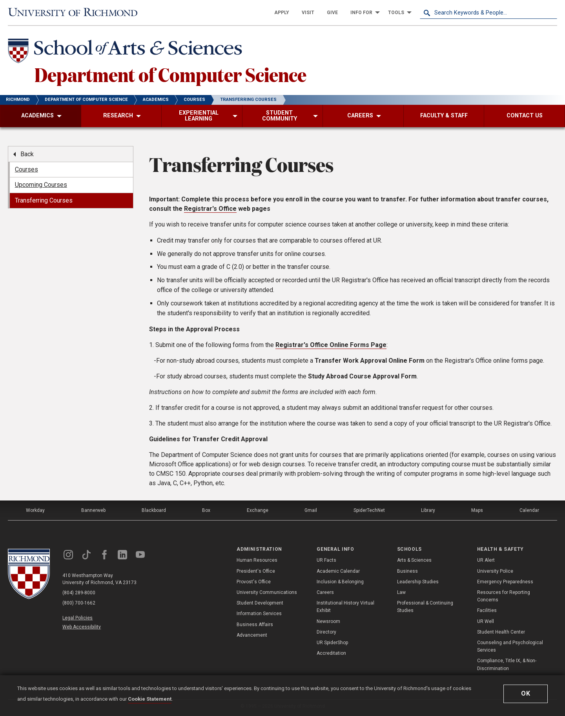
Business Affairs (255, 624)
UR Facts (326, 560)
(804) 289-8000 (78, 592)
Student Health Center (501, 632)
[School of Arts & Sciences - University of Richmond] (127, 52)
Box (206, 510)
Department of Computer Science (170, 74)
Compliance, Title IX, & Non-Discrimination (506, 664)
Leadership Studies (418, 581)
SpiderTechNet (369, 510)
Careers (325, 592)
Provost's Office (254, 581)
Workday (35, 510)
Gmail (310, 510)
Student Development (260, 603)
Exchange (257, 510)
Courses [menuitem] (26, 169)
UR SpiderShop (332, 642)
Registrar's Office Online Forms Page (330, 345)
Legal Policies (77, 618)
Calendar (529, 510)
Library (428, 510)
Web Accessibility (81, 627)
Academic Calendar (338, 571)
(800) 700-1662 (78, 603)
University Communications (267, 592)
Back (27, 154)
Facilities (487, 610)
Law (401, 592)
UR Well (485, 621)
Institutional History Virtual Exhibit (345, 606)
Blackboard (154, 510)
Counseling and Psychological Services (510, 646)
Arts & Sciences (414, 560)
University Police (495, 571)
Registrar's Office (210, 208)
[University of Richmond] (76, 13)
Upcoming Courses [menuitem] (41, 184)
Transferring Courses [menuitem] (44, 200)
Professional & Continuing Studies (425, 606)
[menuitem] (281, 12)
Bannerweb (93, 510)
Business (407, 571)
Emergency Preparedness (505, 581)
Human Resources (257, 560)
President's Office (256, 571)
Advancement (252, 635)
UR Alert (486, 560)
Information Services (259, 613)
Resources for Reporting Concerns (503, 596)
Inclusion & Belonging (340, 581)
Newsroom (328, 621)
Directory (326, 632)
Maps (477, 510)
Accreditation (331, 653)
